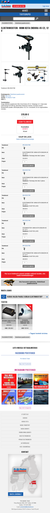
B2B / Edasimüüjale (25, 447)
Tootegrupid (25, 14)
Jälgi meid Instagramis (25, 408)
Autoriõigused (25, 443)
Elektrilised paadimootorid (22, 23)
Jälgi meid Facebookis (25, 364)
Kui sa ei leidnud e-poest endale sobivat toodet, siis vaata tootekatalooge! (25, 274)
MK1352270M (26, 145)
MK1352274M (26, 220)
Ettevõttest (25, 414)
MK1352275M (26, 245)
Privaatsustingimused (25, 439)
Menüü (25, 10)
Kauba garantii (25, 429)
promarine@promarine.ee (26, 507)
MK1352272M (26, 195)
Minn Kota (8, 96)
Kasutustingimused (25, 436)
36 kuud (25, 131)
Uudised (25, 418)
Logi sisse (46, 6)
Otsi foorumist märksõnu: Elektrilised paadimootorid (32, 282)
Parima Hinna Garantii (25, 432)
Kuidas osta (25, 421)
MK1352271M (26, 170)
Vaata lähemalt (16, 494)
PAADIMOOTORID (7, 23)
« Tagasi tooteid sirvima (38, 333)
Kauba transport (25, 425)
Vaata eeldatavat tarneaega (25, 139)
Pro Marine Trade (10, 97)
